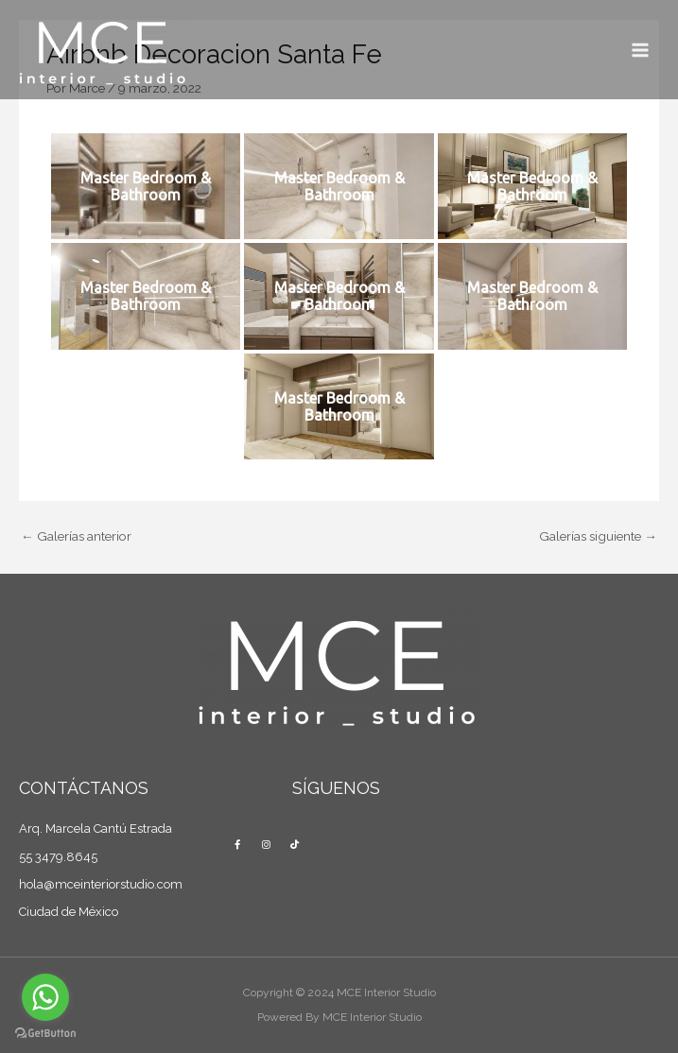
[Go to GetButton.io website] (45, 1033)
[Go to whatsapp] (45, 997)
